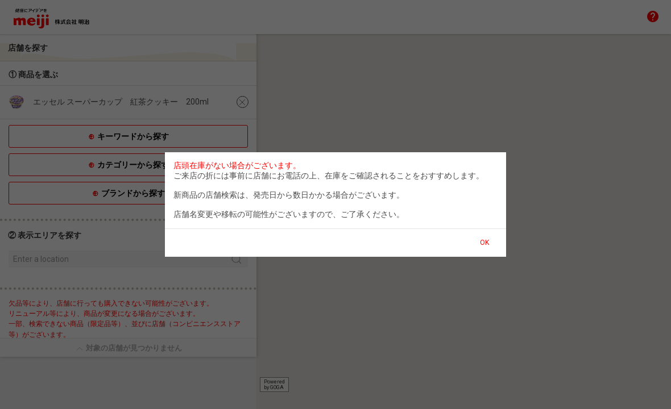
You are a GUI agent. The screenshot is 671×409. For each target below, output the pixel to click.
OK (484, 243)
